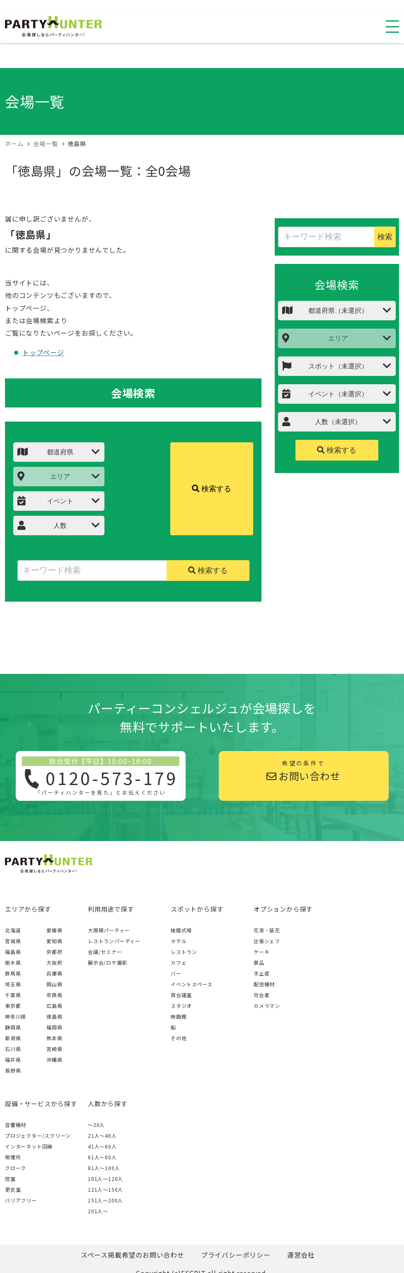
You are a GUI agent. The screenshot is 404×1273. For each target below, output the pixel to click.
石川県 (13, 1048)
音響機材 (15, 1124)
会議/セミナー (105, 951)
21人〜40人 (102, 1135)
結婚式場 (181, 930)
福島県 (13, 951)
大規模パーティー (109, 930)
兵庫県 (54, 973)
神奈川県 (15, 1016)
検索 (384, 237)
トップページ (43, 352)
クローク (15, 1167)
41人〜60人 (102, 1146)
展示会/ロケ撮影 (107, 962)
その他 (178, 1037)
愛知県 (54, 940)
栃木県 (13, 962)
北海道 (13, 930)
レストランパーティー (114, 940)
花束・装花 (267, 930)
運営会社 (301, 1255)
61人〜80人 (102, 1157)
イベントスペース (191, 984)
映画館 (178, 1016)
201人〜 (98, 1210)
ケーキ (261, 951)
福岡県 (54, 1027)
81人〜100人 (104, 1167)
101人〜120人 (105, 1178)
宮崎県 (54, 1048)
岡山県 (54, 984)
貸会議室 (181, 994)
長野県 (13, 1070)
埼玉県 (13, 984)
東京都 (13, 1005)
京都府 (54, 951)
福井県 (13, 1059)
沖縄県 (54, 1059)
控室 (10, 1178)
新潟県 (13, 1037)
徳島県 (54, 1016)
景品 (259, 962)
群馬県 (13, 973)
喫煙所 (13, 1157)
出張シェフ (267, 940)
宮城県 (13, 940)
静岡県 (13, 1027)
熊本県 (54, 1037)
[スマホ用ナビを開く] (392, 26)
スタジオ (181, 1005)
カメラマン (267, 1005)
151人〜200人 (105, 1200)
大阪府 (54, 962)
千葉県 (13, 994)
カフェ (178, 962)
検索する (211, 489)
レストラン (184, 951)
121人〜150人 (105, 1189)
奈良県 (54, 994)
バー (176, 973)
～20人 (96, 1124)
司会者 (261, 994)
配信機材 (264, 984)
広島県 (54, 1005)
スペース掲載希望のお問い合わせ (132, 1255)
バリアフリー (21, 1200)
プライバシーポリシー (236, 1255)
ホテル (178, 940)
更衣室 (13, 1189)
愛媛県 (54, 930)
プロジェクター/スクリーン (37, 1135)
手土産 (261, 973)
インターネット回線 (29, 1146)
